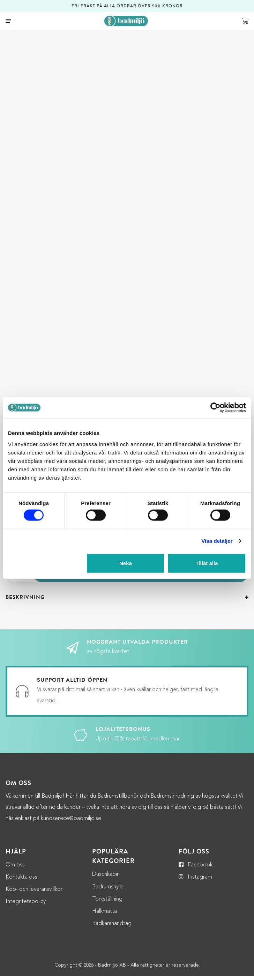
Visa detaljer (216, 541)
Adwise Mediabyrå (139, 966)
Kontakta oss (21, 834)
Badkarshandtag (112, 881)
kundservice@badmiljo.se (71, 776)
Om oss (15, 822)
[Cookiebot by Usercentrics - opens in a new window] (215, 407)
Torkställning (107, 856)
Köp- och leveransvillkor (34, 847)
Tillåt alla (207, 563)
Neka (125, 563)
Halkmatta (104, 869)
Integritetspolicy (26, 859)
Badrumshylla (108, 844)
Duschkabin (106, 832)
